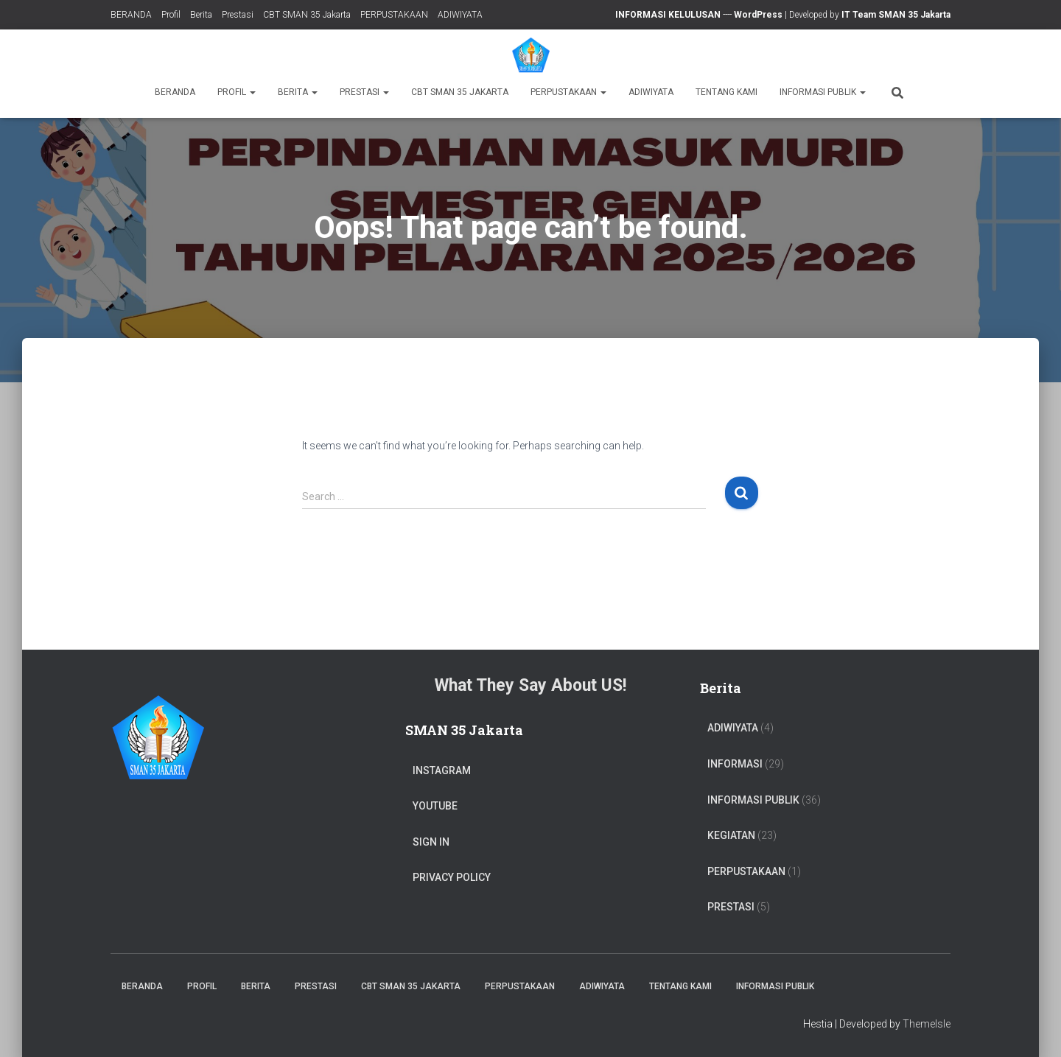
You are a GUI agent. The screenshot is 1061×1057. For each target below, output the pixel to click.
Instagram (442, 770)
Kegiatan (731, 835)
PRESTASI (730, 907)
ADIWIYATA (460, 15)
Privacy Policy (452, 877)
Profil (171, 15)
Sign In (431, 842)
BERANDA (131, 15)
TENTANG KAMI (726, 92)
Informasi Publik (823, 92)
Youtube (435, 806)
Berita (201, 15)
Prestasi (237, 15)
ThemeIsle (926, 1024)
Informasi (735, 764)
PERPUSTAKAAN (394, 15)
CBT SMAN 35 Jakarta (307, 15)
